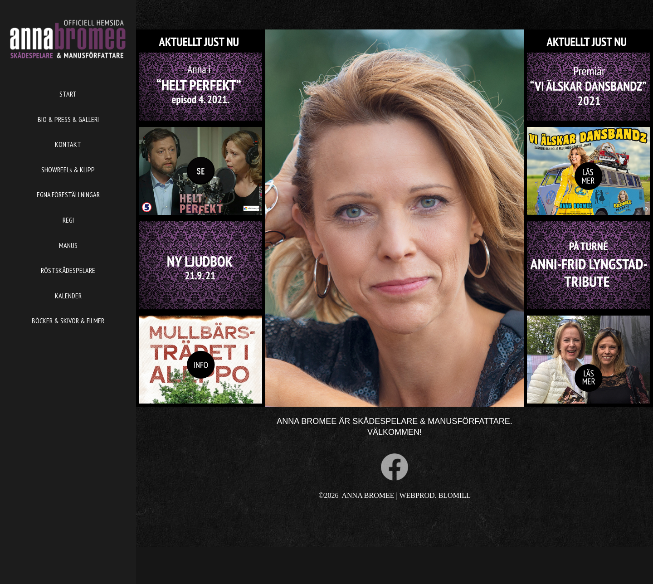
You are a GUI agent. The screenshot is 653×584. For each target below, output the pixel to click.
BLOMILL (455, 495)
